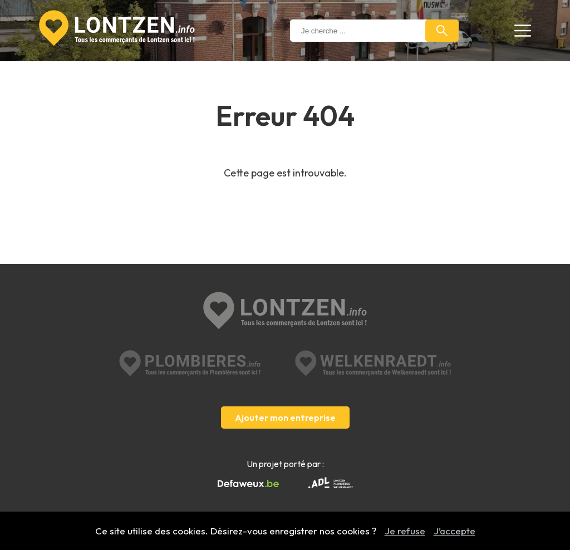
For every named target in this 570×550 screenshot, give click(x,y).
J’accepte (454, 531)
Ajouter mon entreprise (285, 417)
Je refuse (405, 531)
